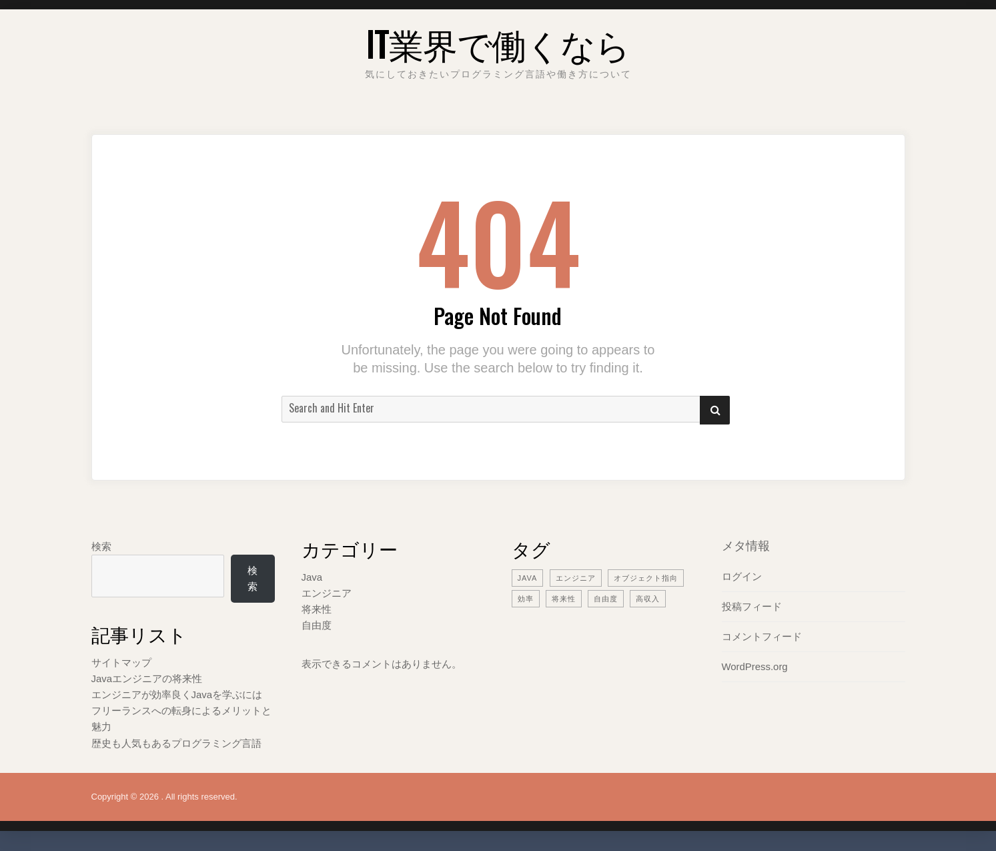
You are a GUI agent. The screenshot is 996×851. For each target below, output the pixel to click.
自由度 (317, 625)
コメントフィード (762, 636)
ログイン (742, 576)
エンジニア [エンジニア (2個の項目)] (576, 578)
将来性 (317, 609)
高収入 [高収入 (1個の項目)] (648, 599)
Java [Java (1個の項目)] (528, 578)
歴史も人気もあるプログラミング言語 (176, 743)
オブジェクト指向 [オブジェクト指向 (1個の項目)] (646, 578)
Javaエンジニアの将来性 (147, 678)
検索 (101, 546)
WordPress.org (755, 666)
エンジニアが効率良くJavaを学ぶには (177, 694)
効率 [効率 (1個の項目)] (526, 599)
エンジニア (327, 593)
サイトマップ (121, 662)
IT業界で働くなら (498, 43)
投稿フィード (752, 606)
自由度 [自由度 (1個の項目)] (606, 599)
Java (312, 577)
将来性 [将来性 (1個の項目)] (564, 599)
